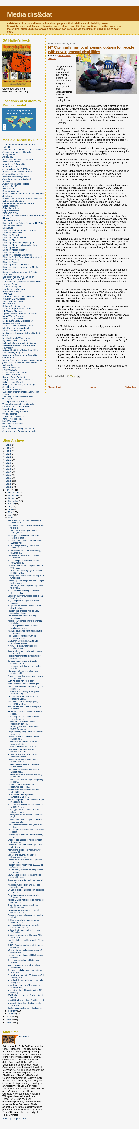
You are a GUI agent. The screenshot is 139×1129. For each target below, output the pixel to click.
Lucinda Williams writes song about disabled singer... (23, 911)
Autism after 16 (9, 186)
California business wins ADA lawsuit (24, 746)
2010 (8, 1016)
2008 (8, 1022)
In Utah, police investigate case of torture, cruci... (22, 531)
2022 (8, 456)
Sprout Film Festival (12, 389)
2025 (8, 448)
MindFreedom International (15, 328)
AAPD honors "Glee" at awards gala (23, 684)
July (10, 506)
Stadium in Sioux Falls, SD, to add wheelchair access (23, 642)
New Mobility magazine (13, 352)
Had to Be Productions (13, 289)
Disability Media (10, 247)
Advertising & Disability (13, 164)
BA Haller (24, 1036)
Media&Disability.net (12, 323)
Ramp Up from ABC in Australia (17, 379)
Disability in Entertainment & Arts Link (20, 272)
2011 (8, 490)
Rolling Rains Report (12, 382)
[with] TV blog (9, 421)
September (13, 501)
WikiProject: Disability (13, 416)
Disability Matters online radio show (19, 245)
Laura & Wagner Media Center (17, 308)
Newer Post (54, 387)
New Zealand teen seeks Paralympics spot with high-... (24, 876)
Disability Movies (10, 252)
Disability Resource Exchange (17, 254)
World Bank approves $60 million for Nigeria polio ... (24, 790)
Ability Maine (8, 154)
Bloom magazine (10, 191)
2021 (8, 459)
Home (93, 387)
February (12, 1011)
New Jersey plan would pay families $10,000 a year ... (23, 727)
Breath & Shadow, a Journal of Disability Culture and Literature (22, 199)
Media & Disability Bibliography (17, 321)
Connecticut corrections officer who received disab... (23, 743)
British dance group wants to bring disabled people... (23, 906)
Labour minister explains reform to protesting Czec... (23, 697)
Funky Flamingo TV (12, 286)
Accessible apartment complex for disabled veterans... (23, 755)
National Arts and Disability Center (19, 343)
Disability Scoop (10, 262)
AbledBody (7, 157)
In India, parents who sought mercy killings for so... (23, 811)
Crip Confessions (10, 210)
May (10, 512)
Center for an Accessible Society (18, 203)
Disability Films (9, 240)
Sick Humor (8, 387)
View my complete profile (15, 1118)
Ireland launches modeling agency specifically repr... (23, 702)
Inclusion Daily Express (13, 299)
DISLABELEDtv (10, 213)
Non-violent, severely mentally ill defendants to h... (22, 856)
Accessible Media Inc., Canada (17, 159)
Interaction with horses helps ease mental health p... (23, 672)
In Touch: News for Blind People (18, 296)
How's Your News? (11, 291)
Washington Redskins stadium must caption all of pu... (23, 536)
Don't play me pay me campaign (18, 276)
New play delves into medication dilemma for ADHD (22, 750)
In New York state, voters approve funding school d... (22, 647)
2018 (8, 469)
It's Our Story (8, 303)
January (12, 1013)
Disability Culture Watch (14, 237)
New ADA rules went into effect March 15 (26, 1000)
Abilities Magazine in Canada (16, 152)
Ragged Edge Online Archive (16, 377)
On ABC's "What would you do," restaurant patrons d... (22, 785)
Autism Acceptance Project (15, 183)
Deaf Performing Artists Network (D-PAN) (22, 223)
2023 (8, 453)
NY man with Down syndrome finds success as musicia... (23, 926)
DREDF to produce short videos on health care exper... (23, 627)
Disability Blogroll (10, 235)
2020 (8, 463)
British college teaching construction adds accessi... (23, 546)
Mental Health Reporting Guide (17, 325)
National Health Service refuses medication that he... (21, 722)
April (10, 515)
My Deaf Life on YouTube (14, 340)
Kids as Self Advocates (13, 306)
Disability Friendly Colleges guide (18, 242)
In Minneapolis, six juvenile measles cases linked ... (23, 718)
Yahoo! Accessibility (12, 418)
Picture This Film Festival (14, 372)
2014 (8, 481)
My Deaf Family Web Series (16, 338)
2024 (8, 451)
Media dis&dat (29, 14)
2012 (8, 487)
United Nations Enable (13, 409)
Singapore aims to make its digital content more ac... (22, 662)
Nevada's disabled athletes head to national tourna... (23, 760)
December (13, 492)
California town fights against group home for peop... (23, 921)
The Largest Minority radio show (18, 396)
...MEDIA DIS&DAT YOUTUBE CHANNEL (23, 149)
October (12, 498)
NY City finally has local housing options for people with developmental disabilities (91, 49)
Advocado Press (10, 166)
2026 (8, 445)
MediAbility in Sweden (13, 318)
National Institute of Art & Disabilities (20, 350)
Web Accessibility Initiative (15, 411)
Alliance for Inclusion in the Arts (17, 171)
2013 (8, 484)
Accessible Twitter (11, 161)
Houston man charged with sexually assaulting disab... (23, 612)
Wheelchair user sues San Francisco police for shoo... (24, 886)
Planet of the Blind (11, 374)
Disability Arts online (12, 232)
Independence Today (12, 301)
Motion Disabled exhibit (13, 330)
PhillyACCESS (9, 369)
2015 (8, 478)
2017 (8, 472)
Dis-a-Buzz (7, 228)
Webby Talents (9, 414)
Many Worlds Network (13, 316)
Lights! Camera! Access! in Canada (19, 313)
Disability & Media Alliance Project (19, 230)
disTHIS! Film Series (12, 423)
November (13, 495)
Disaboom (7, 274)
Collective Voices (10, 208)
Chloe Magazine (10, 205)
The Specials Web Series (14, 401)
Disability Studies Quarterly (15, 264)
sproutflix (6, 426)
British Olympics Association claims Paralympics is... (23, 561)
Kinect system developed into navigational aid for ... (21, 795)
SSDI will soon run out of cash (21, 681)
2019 (8, 466)
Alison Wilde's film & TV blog (16, 169)
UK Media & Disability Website (17, 406)
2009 (8, 1019)
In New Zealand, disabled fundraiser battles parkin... (23, 765)
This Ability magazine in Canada (18, 404)
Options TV (7, 365)
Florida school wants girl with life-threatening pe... (22, 637)
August (11, 504)
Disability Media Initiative (14, 250)
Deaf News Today (11, 220)
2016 (8, 475)
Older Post (131, 387)
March (11, 517)
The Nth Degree (10, 399)
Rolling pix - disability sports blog (18, 384)
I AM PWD (7, 294)
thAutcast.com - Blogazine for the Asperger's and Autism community (19, 429)
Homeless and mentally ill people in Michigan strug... (23, 692)
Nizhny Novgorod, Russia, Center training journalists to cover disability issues (22, 361)
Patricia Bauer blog (11, 367)
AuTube (6, 181)
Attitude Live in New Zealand (16, 179)
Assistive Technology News (15, 176)
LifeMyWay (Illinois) (12, 311)
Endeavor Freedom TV (13, 279)
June (10, 509)
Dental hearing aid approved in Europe (25, 1008)
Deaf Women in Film (12, 225)
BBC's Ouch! (8, 188)
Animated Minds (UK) (12, 174)
